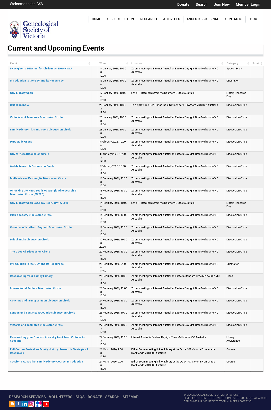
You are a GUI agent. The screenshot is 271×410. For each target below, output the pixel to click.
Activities (171, 19)
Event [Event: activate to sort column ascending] (13, 63)
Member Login (248, 4)
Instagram (31, 404)
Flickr (38, 404)
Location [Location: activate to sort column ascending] (137, 63)
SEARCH (112, 397)
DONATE (95, 397)
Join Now (222, 4)
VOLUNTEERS (60, 397)
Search (202, 4)
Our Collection (120, 19)
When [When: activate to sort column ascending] (103, 63)
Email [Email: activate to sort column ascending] (256, 63)
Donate (183, 4)
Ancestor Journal (203, 19)
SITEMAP (130, 397)
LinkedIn (24, 404)
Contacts (233, 19)
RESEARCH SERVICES (27, 397)
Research (148, 19)
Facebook (18, 404)
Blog (253, 19)
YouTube (46, 404)
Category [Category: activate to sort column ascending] (232, 63)
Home (96, 19)
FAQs (80, 397)
